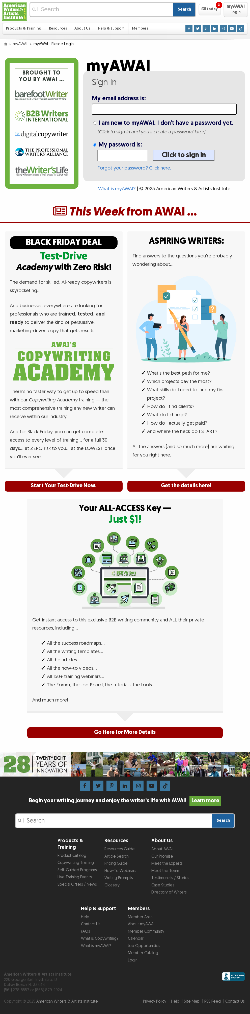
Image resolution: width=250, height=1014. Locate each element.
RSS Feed (212, 1001)
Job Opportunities (144, 946)
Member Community (146, 931)
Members (140, 28)
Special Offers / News (77, 884)
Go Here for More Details (125, 732)
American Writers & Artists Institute (67, 1001)
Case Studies (162, 885)
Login (132, 960)
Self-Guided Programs (77, 870)
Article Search (116, 856)
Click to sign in (184, 155)
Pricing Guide (116, 863)
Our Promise (162, 856)
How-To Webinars (120, 871)
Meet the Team (165, 871)
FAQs (85, 931)
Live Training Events (75, 877)
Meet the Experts (167, 863)
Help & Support (111, 28)
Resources (58, 28)
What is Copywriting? (99, 938)
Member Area (140, 917)
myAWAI (20, 44)
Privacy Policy (154, 1001)
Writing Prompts (118, 878)
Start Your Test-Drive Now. (64, 485)
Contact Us (90, 924)
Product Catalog (72, 855)
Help (85, 917)
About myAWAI (141, 924)
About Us (82, 28)
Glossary (112, 885)
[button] (210, 9)
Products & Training (23, 28)
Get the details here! (186, 485)
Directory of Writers (169, 892)
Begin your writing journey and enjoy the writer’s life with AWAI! (125, 800)
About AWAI (162, 849)
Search (184, 9)
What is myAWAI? (116, 189)
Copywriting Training (76, 862)
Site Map (192, 1001)
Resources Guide (119, 849)
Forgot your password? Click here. (134, 168)
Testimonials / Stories (170, 878)
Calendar (136, 938)
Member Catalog (143, 953)
